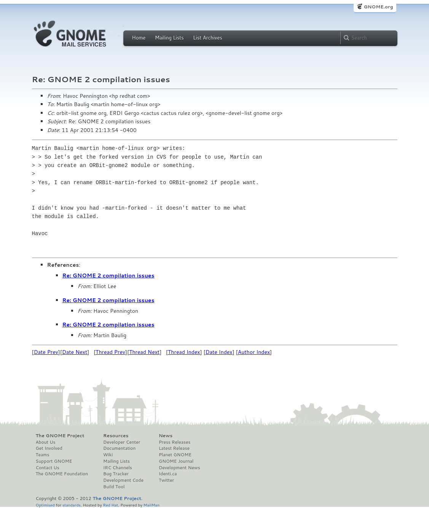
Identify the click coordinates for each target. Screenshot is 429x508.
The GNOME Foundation (62, 474)
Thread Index (184, 352)
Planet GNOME (175, 455)
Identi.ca (168, 474)
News (165, 436)
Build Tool (113, 487)
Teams (42, 455)
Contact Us (47, 468)
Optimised (45, 505)
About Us (46, 442)
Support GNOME (54, 461)
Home (139, 37)
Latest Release (174, 448)
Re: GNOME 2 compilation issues (108, 275)
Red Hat (110, 505)
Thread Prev (110, 352)
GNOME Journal (176, 461)
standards (71, 505)
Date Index (219, 352)
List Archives (207, 37)
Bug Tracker (116, 474)
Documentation (119, 448)
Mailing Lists (169, 37)
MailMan (151, 505)
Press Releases (174, 442)
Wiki (108, 455)
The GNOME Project (60, 436)
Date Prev (46, 352)
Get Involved (49, 448)
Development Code (123, 480)
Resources (115, 436)
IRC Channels (117, 468)
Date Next (74, 352)
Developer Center (121, 442)
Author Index (254, 352)
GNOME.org (378, 6)
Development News (179, 468)
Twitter (166, 480)
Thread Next (144, 352)
